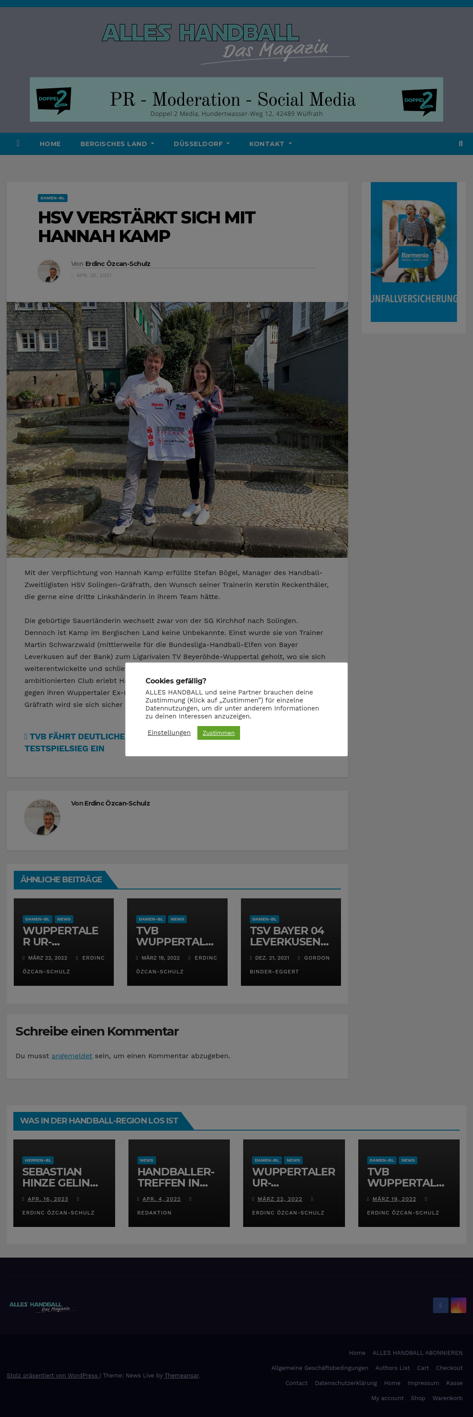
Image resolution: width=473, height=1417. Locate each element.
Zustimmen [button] (219, 733)
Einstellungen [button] (169, 733)
